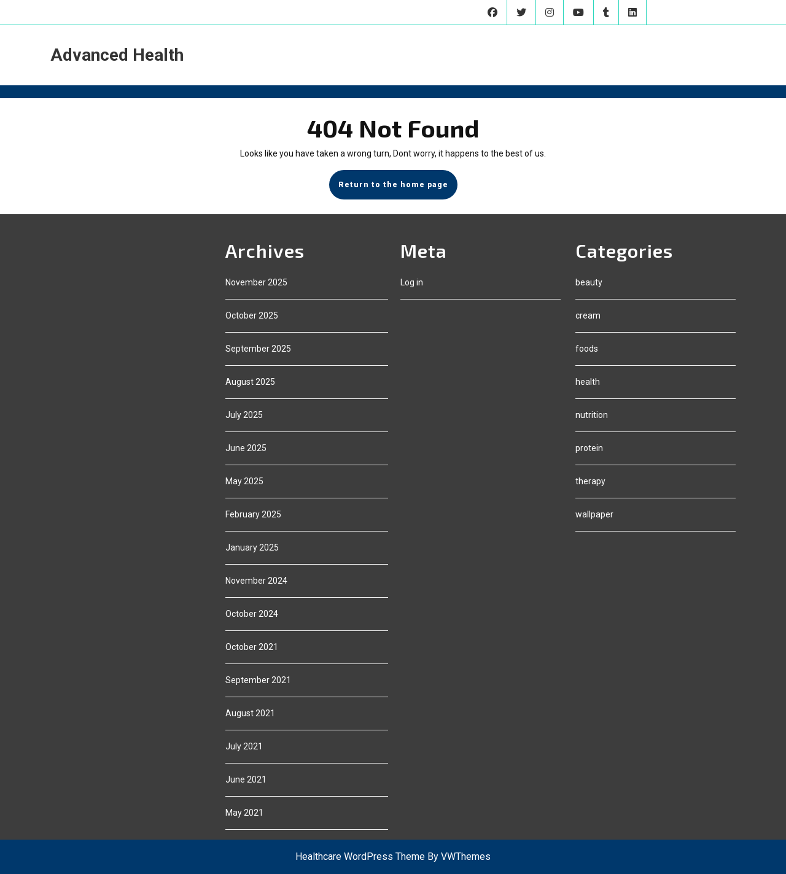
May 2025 (244, 481)
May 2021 (244, 813)
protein (589, 448)
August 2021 (250, 713)
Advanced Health (117, 55)
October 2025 (251, 315)
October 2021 (251, 647)
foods (586, 349)
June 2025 (246, 448)
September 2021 (258, 680)
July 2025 (244, 415)
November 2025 (256, 282)
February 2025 (253, 514)
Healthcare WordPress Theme (360, 856)
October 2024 (251, 614)
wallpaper (594, 514)
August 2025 (250, 382)
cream (588, 315)
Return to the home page (397, 189)
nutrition (591, 415)
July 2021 (244, 746)
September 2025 (258, 349)
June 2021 (246, 779)
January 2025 (252, 547)
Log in (411, 282)
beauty (588, 282)
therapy (590, 481)
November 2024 (256, 581)
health (587, 382)
